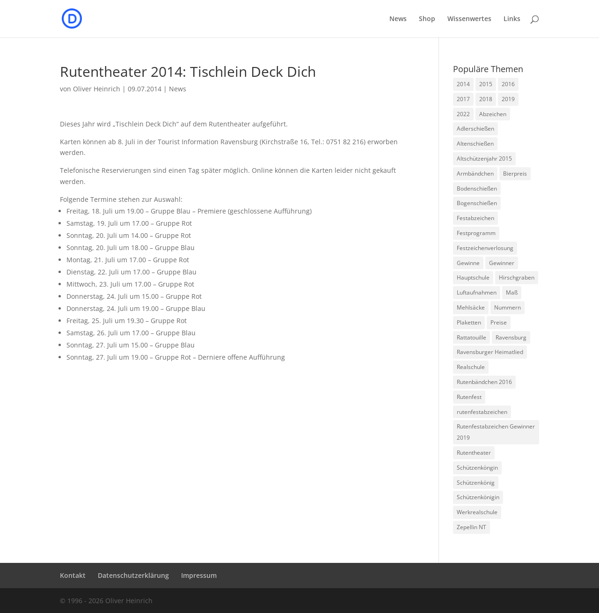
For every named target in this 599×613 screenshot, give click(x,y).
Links (512, 19)
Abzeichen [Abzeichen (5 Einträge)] (492, 114)
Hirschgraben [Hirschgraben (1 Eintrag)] (516, 277)
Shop (427, 19)
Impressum (199, 575)
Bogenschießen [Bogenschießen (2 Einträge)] (477, 203)
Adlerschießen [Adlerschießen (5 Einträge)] (475, 129)
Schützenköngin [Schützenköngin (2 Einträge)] (477, 468)
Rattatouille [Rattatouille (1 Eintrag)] (471, 337)
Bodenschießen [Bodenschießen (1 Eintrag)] (477, 188)
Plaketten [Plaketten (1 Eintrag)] (469, 322)
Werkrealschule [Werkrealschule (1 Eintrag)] (477, 512)
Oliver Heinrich (96, 88)
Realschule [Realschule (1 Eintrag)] (471, 367)
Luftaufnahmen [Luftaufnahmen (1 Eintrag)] (477, 292)
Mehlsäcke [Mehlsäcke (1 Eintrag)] (471, 307)
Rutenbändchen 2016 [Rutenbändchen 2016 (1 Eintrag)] (484, 382)
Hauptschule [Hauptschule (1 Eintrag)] (473, 277)
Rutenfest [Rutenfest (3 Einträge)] (469, 397)
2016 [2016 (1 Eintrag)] (508, 84)
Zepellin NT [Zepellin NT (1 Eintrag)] (471, 527)
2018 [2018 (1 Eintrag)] (485, 99)
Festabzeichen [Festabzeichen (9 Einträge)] (475, 218)
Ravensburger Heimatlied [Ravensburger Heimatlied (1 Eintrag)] (490, 352)
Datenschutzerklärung (133, 575)
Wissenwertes (469, 19)
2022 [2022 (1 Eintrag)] (463, 114)
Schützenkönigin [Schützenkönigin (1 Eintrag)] (478, 497)
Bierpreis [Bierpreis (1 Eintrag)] (515, 173)
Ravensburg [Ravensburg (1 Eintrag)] (511, 337)
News (398, 19)
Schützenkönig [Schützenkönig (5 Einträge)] (476, 483)
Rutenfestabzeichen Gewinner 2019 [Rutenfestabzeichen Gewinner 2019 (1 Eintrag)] (496, 432)
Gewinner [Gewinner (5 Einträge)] (501, 263)
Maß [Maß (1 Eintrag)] (512, 292)
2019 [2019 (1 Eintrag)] (508, 99)
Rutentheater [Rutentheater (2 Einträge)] (474, 453)
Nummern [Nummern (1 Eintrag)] (507, 307)
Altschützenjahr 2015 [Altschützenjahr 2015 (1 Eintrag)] (484, 158)
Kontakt (73, 575)
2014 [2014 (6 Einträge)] (463, 84)
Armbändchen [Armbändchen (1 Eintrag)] (475, 173)
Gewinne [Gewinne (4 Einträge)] (468, 263)
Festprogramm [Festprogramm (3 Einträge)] (476, 233)
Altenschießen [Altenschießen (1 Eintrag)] (475, 144)
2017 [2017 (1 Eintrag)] (463, 99)
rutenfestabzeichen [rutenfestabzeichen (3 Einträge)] (482, 412)
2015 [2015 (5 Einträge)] (485, 84)
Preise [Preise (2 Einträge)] (498, 322)
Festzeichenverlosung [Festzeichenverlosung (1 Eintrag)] (485, 248)
